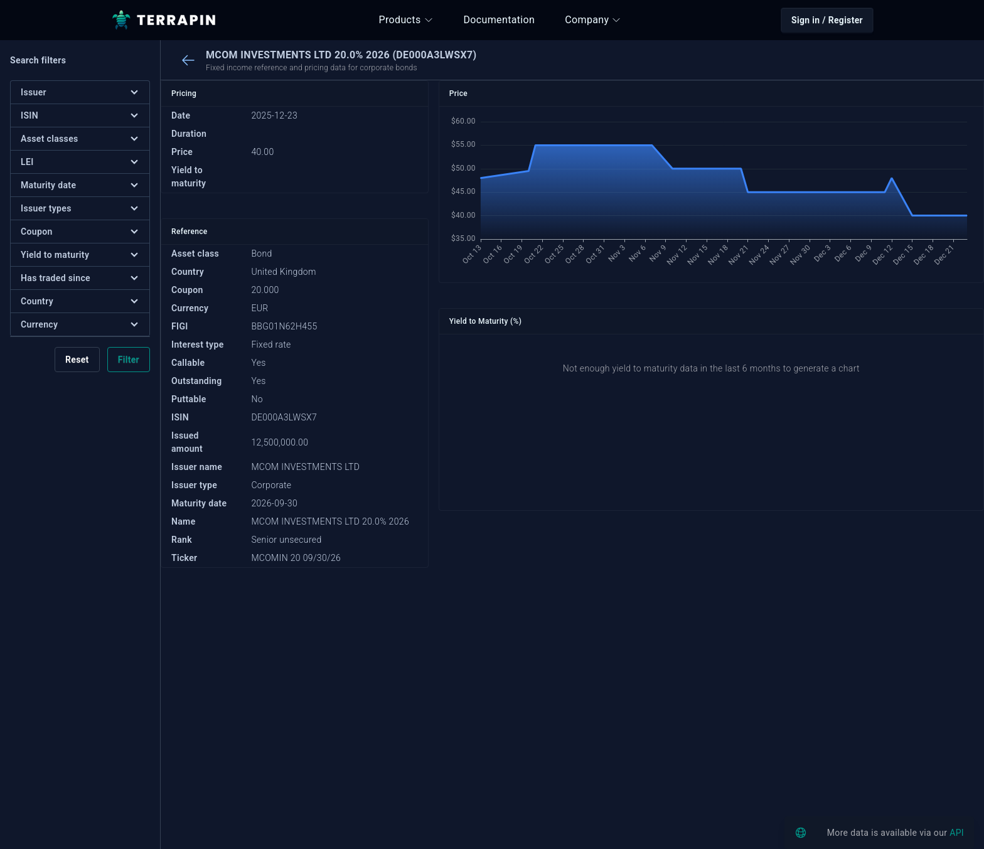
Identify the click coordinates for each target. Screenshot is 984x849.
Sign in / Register (827, 20)
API (956, 833)
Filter (128, 360)
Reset (77, 360)
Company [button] (593, 20)
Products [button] (406, 20)
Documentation (499, 20)
